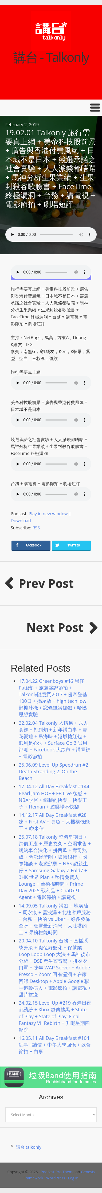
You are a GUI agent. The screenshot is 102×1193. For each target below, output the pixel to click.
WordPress (55, 1177)
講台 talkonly (28, 1147)
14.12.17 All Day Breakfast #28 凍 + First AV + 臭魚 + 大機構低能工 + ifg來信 (54, 821)
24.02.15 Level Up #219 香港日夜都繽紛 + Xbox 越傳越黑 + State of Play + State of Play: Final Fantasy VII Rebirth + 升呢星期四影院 (55, 1016)
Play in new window (48, 514)
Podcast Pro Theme (57, 1171)
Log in (73, 1177)
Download (21, 521)
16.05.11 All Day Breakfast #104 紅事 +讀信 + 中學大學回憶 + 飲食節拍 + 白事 (55, 1045)
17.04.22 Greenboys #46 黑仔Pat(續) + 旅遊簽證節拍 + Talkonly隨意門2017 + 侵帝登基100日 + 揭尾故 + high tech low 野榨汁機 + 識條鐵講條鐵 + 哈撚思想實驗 (53, 698)
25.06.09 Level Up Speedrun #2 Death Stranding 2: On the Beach (53, 771)
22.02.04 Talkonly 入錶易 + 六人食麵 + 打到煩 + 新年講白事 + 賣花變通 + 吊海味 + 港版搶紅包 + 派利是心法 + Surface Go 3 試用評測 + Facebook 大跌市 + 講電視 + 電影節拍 (54, 740)
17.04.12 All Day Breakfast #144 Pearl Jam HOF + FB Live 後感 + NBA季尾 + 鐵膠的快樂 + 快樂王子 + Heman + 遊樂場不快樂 (54, 796)
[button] (51, 108)
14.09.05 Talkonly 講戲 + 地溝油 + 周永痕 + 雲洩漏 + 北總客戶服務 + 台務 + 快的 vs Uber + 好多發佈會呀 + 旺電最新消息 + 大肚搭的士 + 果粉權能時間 (55, 919)
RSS (36, 528)
